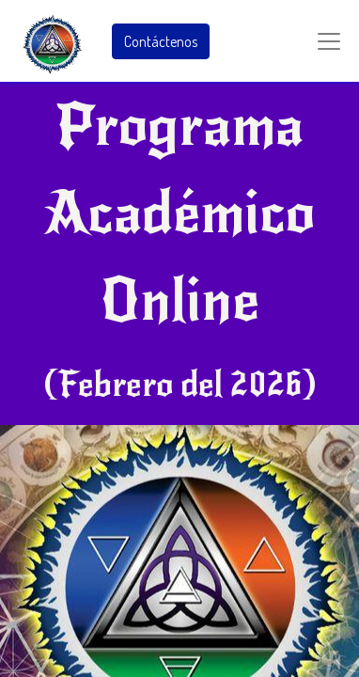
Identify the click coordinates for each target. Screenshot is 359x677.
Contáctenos (160, 41)
